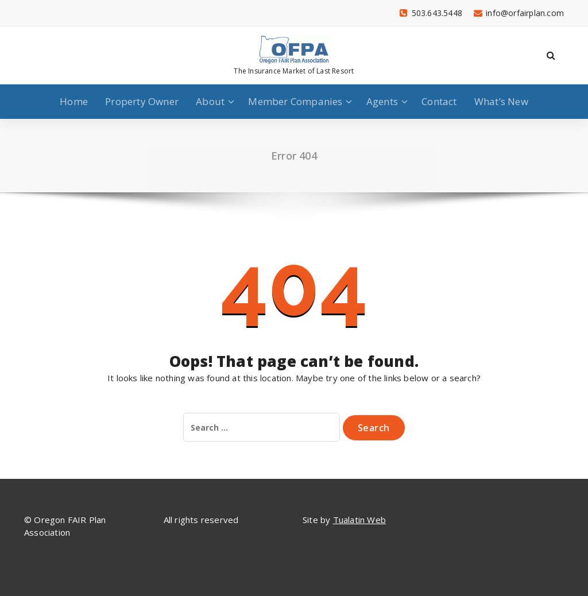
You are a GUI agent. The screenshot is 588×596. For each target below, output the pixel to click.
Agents (382, 101)
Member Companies (295, 101)
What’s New (501, 101)
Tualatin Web (359, 519)
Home (74, 101)
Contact (439, 101)
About (210, 101)
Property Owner (142, 101)
